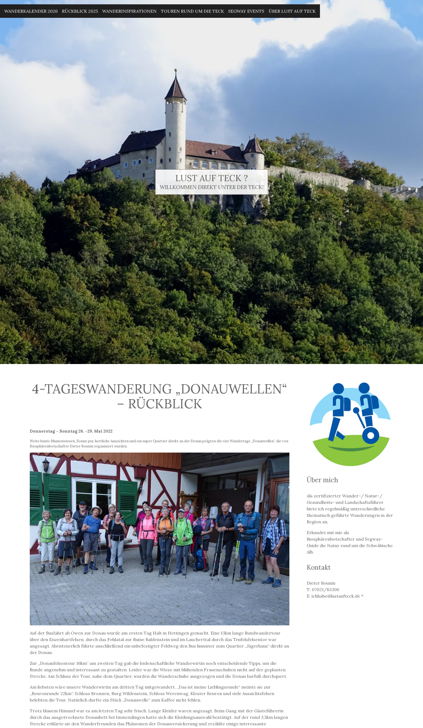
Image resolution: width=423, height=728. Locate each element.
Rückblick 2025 (80, 11)
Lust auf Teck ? (211, 178)
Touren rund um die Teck (192, 11)
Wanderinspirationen (129, 11)
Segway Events (246, 11)
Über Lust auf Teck (292, 11)
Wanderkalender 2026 (31, 11)
